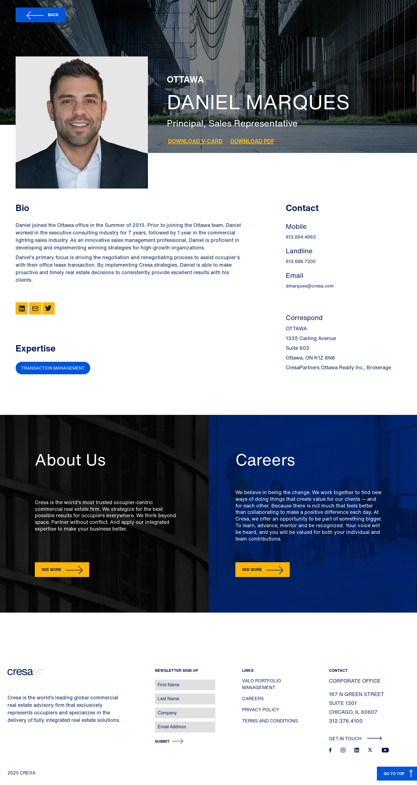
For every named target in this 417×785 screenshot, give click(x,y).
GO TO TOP (394, 773)
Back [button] (53, 15)
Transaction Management (53, 368)
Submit (162, 741)
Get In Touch (355, 738)
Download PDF (252, 141)
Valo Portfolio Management (261, 684)
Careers (253, 698)
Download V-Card (195, 141)
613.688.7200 (301, 261)
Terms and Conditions (270, 720)
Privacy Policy (260, 709)
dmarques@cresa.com (310, 286)
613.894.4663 (301, 237)
